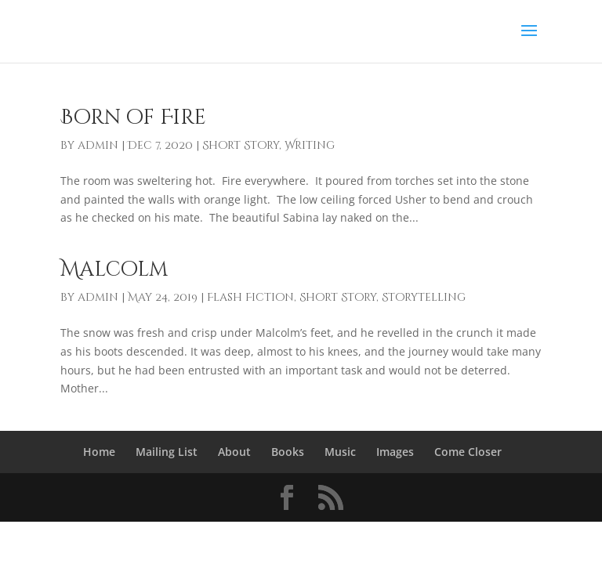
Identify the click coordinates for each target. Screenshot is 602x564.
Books (287, 451)
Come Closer (468, 451)
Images (395, 451)
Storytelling (424, 297)
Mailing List (167, 451)
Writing (310, 145)
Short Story (240, 145)
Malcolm (114, 270)
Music (340, 451)
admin (98, 145)
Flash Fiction (250, 297)
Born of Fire (133, 118)
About (234, 451)
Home (99, 451)
